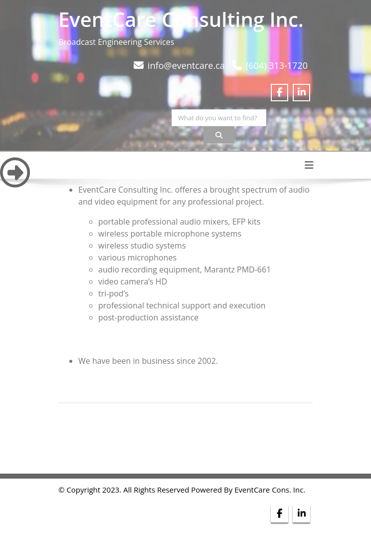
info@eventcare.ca (186, 65)
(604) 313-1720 (277, 65)
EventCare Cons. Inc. (269, 490)
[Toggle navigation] (309, 165)
